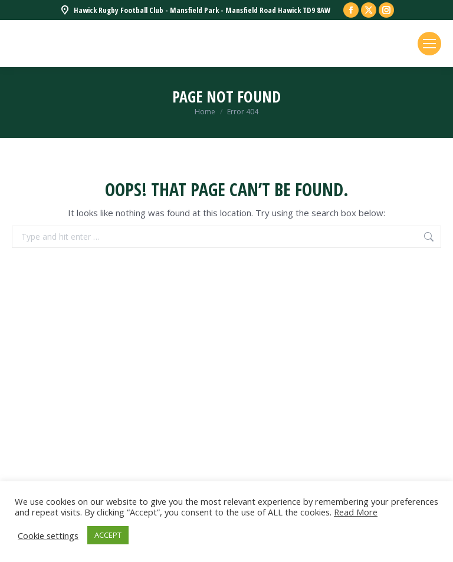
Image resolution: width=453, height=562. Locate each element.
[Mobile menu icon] (429, 43)
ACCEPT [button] (108, 535)
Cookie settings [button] (48, 535)
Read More (356, 512)
